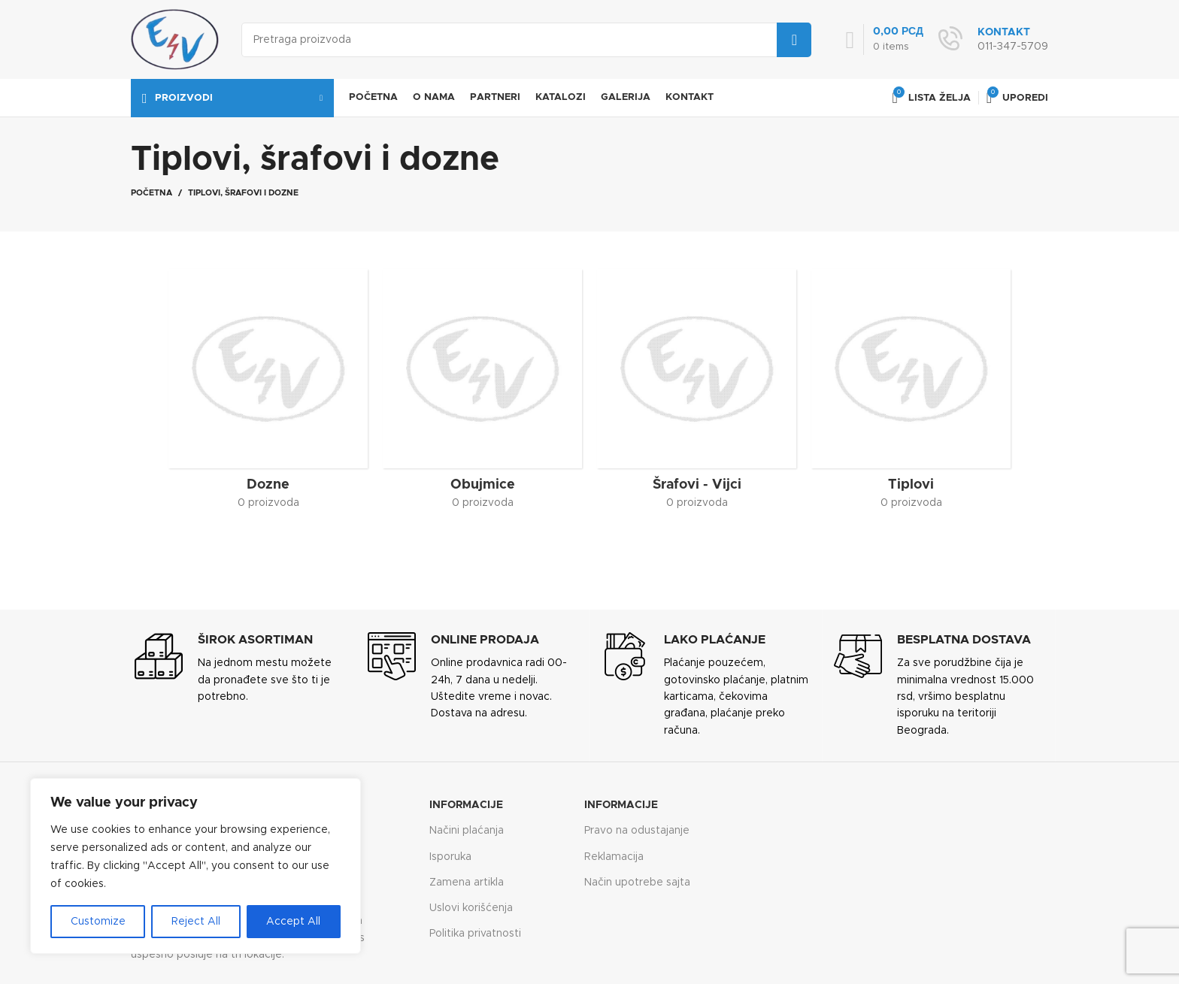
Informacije (466, 805)
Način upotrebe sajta (637, 882)
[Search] (526, 40)
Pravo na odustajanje (637, 830)
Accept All (293, 921)
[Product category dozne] (268, 394)
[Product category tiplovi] (911, 394)
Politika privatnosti (475, 933)
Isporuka (450, 857)
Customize (98, 921)
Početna (151, 193)
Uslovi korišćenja (471, 908)
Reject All (195, 921)
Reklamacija (614, 857)
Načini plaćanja (466, 830)
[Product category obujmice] (482, 394)
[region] (195, 866)
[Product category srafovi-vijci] (696, 394)
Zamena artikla (466, 882)
